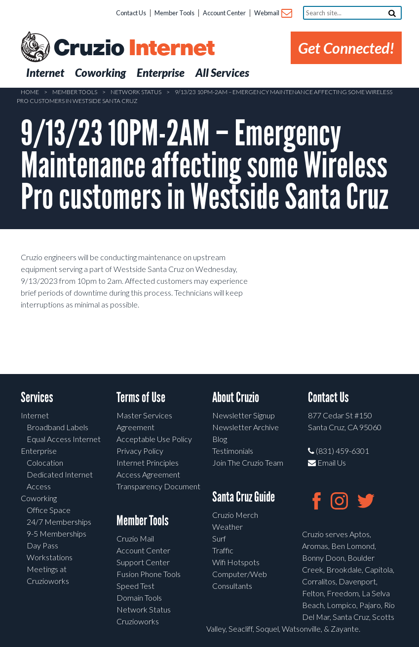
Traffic (222, 550)
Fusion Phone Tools (148, 574)
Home (30, 92)
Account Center (224, 13)
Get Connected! (346, 48)
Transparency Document (158, 486)
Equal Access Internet (64, 438)
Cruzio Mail (135, 538)
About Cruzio (235, 397)
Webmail (272, 13)
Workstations (50, 557)
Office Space (49, 509)
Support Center (143, 562)
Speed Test (135, 585)
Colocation (45, 462)
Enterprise (39, 450)
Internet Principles (147, 462)
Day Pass (42, 545)
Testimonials (232, 450)
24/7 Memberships (59, 521)
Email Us (327, 462)
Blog (219, 438)
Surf (219, 538)
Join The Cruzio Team (247, 462)
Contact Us (131, 13)
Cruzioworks (137, 621)
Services (37, 397)
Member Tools (174, 13)
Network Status (136, 92)
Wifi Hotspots (236, 562)
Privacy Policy (139, 450)
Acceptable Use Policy (154, 438)
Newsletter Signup (243, 415)
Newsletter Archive (245, 427)
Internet (35, 415)
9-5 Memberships (56, 533)
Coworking (39, 498)
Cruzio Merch (235, 514)
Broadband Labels (57, 427)
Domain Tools (139, 597)
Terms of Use (140, 397)
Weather (227, 526)
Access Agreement (148, 474)
